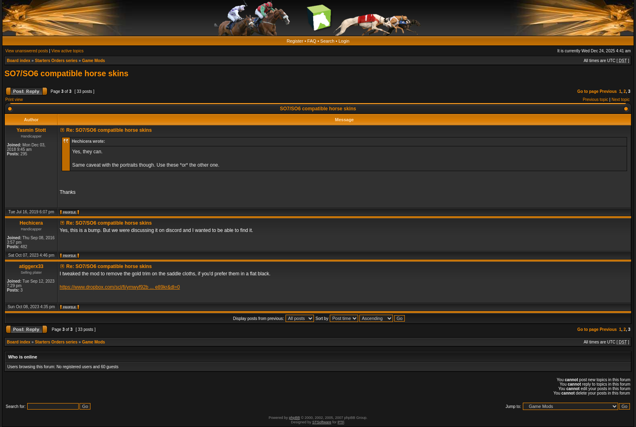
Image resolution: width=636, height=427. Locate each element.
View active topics (68, 51)
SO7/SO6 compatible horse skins (66, 73)
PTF (340, 422)
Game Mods (93, 60)
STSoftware (321, 422)
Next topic (621, 99)
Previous (608, 91)
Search (327, 41)
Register (295, 41)
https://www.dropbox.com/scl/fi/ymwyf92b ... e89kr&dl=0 (120, 287)
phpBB (294, 418)
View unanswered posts (26, 51)
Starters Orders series (56, 60)
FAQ (311, 41)
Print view (14, 99)
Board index (18, 60)
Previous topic (595, 99)
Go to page (587, 91)
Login (343, 41)
